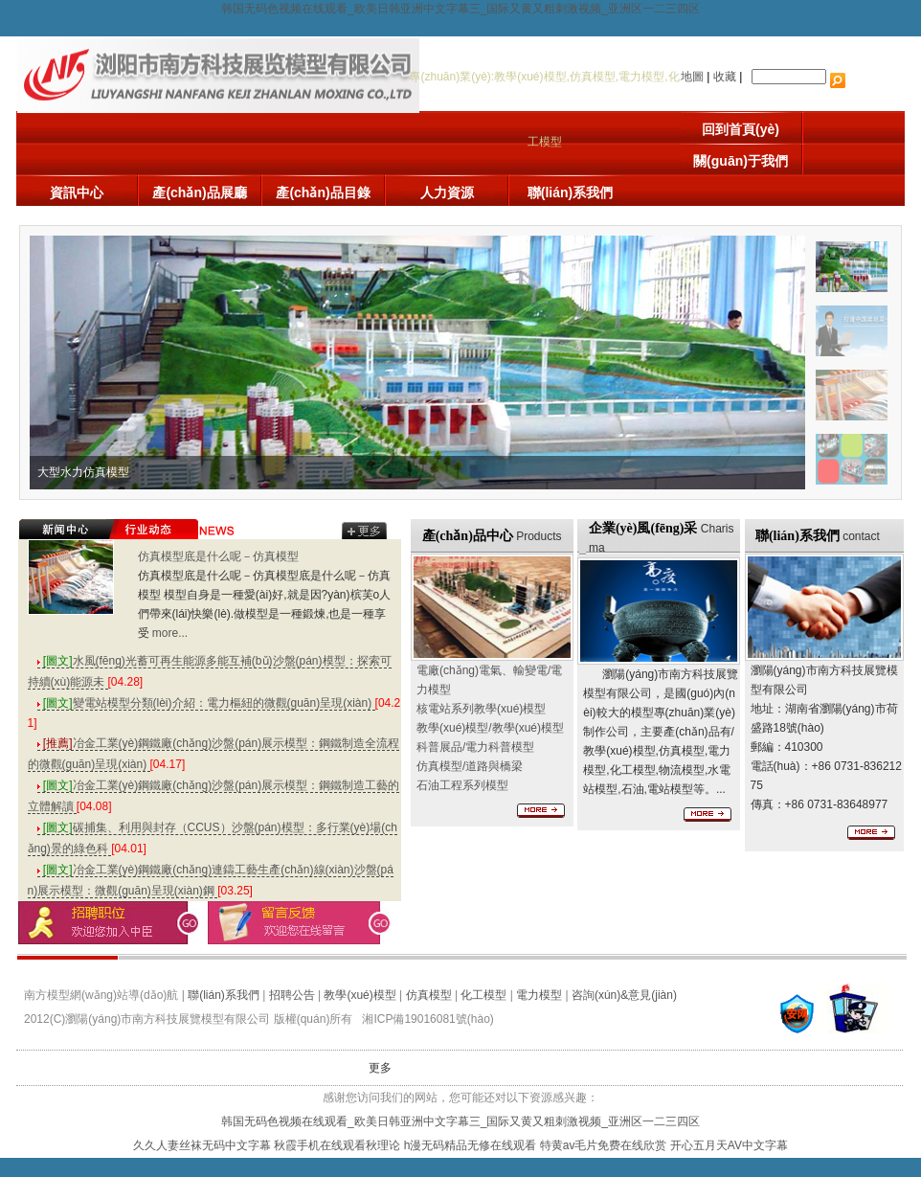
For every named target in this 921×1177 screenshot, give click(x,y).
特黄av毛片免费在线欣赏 (603, 1145)
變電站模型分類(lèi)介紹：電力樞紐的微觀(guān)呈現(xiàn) (206, 703)
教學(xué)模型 (359, 995)
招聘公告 (292, 995)
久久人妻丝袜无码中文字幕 (202, 1145)
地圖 (692, 76)
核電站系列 (481, 708)
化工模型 (483, 995)
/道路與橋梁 (469, 766)
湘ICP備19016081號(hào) (427, 1019)
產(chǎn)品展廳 (199, 192)
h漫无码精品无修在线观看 (470, 1145)
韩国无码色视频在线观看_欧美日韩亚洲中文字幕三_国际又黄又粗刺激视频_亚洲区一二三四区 (460, 8)
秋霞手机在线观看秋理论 (337, 1145)
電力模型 (539, 995)
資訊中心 (76, 192)
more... (170, 633)
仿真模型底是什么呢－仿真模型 (218, 556)
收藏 (724, 76)
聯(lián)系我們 (570, 192)
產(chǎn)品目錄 (323, 192)
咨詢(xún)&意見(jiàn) (624, 995)
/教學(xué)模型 (490, 728)
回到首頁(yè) (740, 129)
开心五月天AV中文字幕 (729, 1145)
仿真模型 (429, 995)
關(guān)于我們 (740, 161)
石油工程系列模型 (462, 785)
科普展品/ (475, 747)
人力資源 (447, 192)
